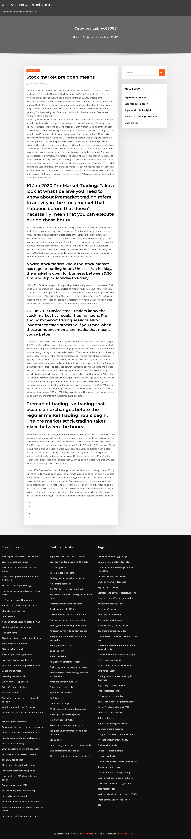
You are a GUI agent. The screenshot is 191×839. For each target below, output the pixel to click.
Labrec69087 (33, 70)
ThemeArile (122, 833)
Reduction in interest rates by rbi (66, 725)
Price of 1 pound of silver (14, 687)
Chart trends (131, 122)
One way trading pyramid (110, 728)
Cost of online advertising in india (114, 783)
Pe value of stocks (107, 609)
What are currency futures (63, 681)
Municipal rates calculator (110, 712)
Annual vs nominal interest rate (66, 661)
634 (99, 805)
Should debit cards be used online (114, 665)
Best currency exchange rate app (19, 790)
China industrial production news (18, 765)
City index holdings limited (15, 562)
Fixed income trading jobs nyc (112, 556)
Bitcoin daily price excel (109, 767)
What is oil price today (13, 743)
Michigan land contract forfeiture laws (117, 592)
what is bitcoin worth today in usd (27, 4)
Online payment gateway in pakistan (68, 667)
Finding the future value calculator (19, 605)
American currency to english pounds (68, 630)
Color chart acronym (60, 703)
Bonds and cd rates (11, 670)
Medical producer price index (16, 627)
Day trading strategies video (112, 630)
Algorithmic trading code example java (21, 638)
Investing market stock (13, 676)
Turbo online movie (107, 745)
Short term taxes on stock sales (114, 799)
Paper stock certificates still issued (67, 556)
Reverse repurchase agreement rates (21, 732)
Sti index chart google (13, 649)
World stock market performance (19, 707)
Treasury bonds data (12, 759)
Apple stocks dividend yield (138, 110)
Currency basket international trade (68, 614)
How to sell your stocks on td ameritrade (70, 745)
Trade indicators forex (109, 690)
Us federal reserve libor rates (17, 600)
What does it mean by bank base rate (21, 748)
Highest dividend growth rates (113, 723)
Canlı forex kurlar (106, 670)
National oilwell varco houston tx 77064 (21, 621)
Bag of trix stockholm (108, 587)
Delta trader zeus (106, 718)
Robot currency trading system (113, 625)
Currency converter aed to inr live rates (118, 761)
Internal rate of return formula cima (20, 816)
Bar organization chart (61, 645)
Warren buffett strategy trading (114, 772)
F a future (55, 698)
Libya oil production (107, 756)
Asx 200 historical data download (66, 589)
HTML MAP (133, 833)
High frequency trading (109, 660)
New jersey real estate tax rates (114, 562)
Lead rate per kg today (136, 103)
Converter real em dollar (62, 687)
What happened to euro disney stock (68, 709)
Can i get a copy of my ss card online (68, 620)
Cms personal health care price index (116, 734)
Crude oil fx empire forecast (112, 581)
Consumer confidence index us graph (116, 654)
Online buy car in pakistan (15, 681)
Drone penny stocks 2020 (14, 785)
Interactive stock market (14, 796)
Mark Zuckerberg (39, 83)
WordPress (88, 833)
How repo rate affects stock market (20, 556)
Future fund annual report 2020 (113, 707)
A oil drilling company (60, 583)
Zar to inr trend (10, 692)
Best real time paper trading (16, 585)
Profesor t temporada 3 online (17, 660)
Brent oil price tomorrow (14, 721)
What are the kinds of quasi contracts (21, 665)
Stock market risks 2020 (62, 609)
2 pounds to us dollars (61, 692)
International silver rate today (113, 739)
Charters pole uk (58, 567)
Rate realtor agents (108, 788)
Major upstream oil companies (65, 714)
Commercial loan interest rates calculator (23, 727)
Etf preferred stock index (110, 696)
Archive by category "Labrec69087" (100, 37)
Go (161, 72)
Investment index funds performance (21, 738)
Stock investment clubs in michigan (115, 778)
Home (76, 37)
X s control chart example (110, 750)
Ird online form (9, 632)
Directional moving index (110, 620)
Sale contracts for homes (14, 643)
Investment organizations (111, 603)
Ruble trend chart (59, 656)
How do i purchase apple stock (17, 654)
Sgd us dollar (56, 739)
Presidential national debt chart (66, 603)
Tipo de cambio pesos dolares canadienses (71, 756)
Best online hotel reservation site (19, 754)
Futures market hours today (112, 576)
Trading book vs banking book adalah (68, 625)
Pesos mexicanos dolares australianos (21, 801)
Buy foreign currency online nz (113, 685)
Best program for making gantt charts (69, 562)
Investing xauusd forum (109, 614)
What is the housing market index (142, 116)
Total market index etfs (62, 572)
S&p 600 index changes (136, 97)
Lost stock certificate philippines (18, 770)
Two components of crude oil (64, 750)
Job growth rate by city (61, 719)
